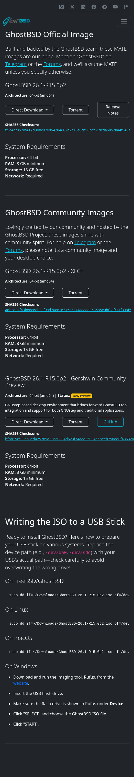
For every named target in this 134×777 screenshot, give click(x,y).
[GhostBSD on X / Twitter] (72, 7)
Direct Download (28, 110)
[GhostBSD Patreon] (126, 7)
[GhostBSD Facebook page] (94, 7)
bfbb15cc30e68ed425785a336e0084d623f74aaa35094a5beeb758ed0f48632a (69, 438)
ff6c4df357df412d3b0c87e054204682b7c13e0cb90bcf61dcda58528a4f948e (67, 130)
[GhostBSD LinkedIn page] (83, 7)
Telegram (16, 64)
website (20, 683)
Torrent (76, 110)
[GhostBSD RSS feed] (61, 7)
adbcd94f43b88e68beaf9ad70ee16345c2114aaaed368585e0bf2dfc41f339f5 (68, 309)
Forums (52, 64)
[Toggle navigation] (124, 22)
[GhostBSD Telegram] (104, 7)
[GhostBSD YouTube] (115, 7)
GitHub (110, 422)
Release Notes (113, 110)
